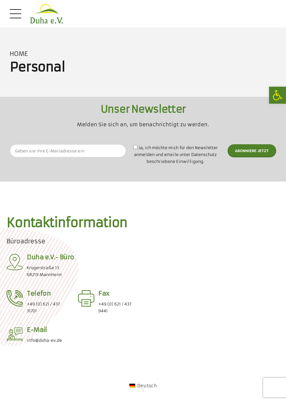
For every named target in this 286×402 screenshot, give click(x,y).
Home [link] (19, 54)
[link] (277, 95)
